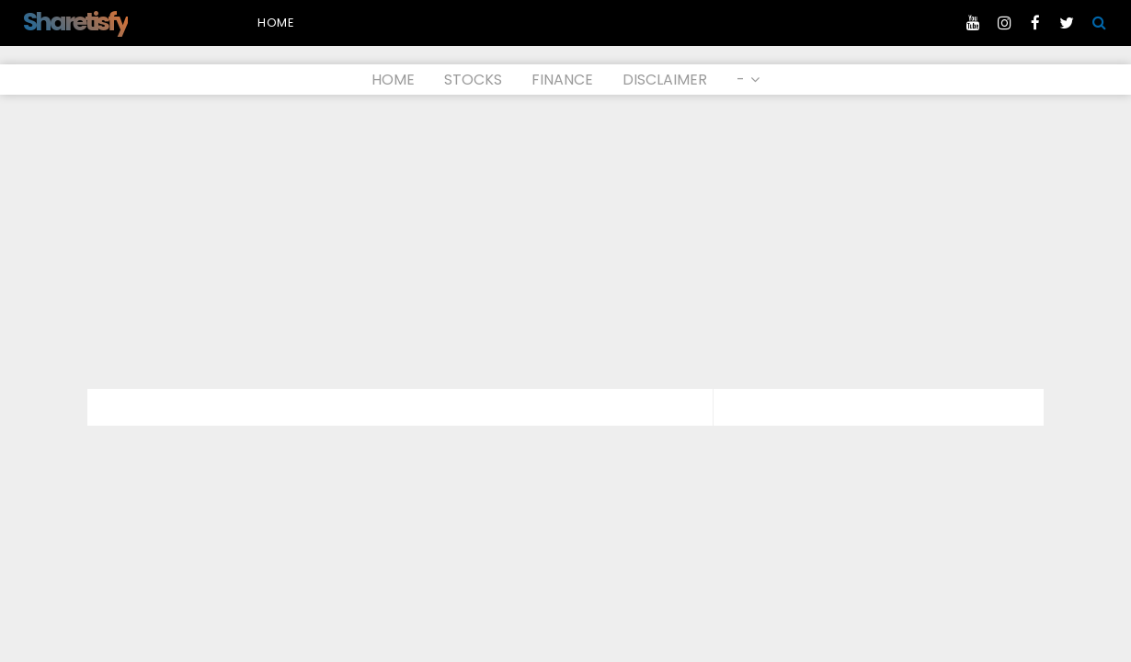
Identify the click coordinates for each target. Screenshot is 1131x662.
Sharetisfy (75, 22)
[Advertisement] (565, 242)
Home (276, 22)
